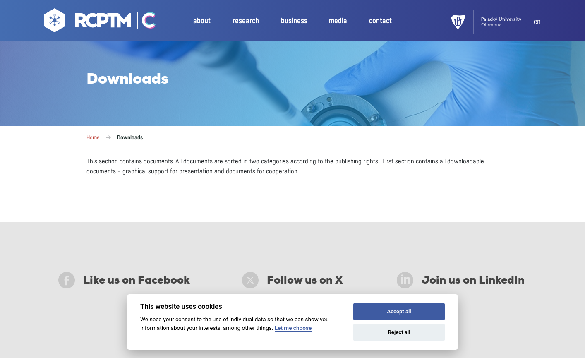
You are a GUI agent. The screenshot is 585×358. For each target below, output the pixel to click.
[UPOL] (492, 22)
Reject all (399, 332)
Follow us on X (292, 280)
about (202, 21)
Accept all (399, 311)
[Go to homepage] (88, 22)
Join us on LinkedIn (461, 280)
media (338, 21)
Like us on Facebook (124, 280)
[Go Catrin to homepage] (144, 22)
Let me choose (293, 327)
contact (380, 21)
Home (93, 138)
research (246, 21)
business (294, 21)
